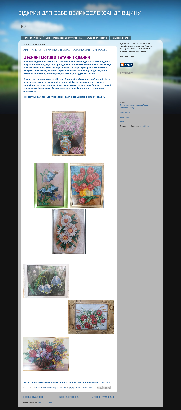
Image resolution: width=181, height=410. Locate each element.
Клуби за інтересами (96, 38)
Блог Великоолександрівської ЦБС (51, 387)
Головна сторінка (32, 38)
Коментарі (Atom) (45, 403)
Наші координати (120, 38)
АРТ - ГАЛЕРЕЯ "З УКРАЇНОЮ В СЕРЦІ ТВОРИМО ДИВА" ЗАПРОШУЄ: (65, 50)
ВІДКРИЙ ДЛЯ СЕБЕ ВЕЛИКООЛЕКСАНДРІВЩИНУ (79, 13)
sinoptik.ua (144, 126)
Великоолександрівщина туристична (63, 38)
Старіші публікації (103, 396)
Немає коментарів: (84, 387)
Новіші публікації (33, 396)
